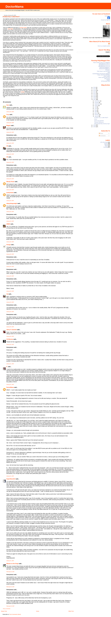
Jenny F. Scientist (11, 329)
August (96, 105)
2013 (94, 90)
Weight (108, 80)
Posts (101, 133)
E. (7, 366)
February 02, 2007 (10, 571)
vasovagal (10, 28)
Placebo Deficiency (99, 122)
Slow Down (107, 78)
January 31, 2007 (10, 363)
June (96, 108)
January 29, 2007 (10, 276)
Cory (7, 114)
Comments (102, 135)
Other (106, 146)
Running (106, 147)
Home (37, 611)
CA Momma (9, 339)
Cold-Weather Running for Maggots (101, 73)
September (97, 104)
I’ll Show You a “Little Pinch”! (11, 16)
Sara (7, 105)
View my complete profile (104, 46)
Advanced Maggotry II (104, 68)
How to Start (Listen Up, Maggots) (101, 62)
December (97, 101)
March (96, 113)
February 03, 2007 (10, 606)
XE (7, 146)
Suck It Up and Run (99, 120)
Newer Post (4, 611)
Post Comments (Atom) (15, 614)
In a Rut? (107, 70)
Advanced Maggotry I (104, 67)
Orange (8, 244)
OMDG (8, 224)
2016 (94, 87)
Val (7, 294)
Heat (109, 72)
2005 (94, 126)
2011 (94, 93)
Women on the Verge (12, 563)
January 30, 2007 (10, 326)
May (96, 110)
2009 (94, 96)
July (96, 107)
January (97, 116)
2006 (94, 125)
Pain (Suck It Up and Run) (103, 71)
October (97, 102)
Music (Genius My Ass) (104, 77)
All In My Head (104, 142)
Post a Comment (6, 608)
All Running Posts (105, 81)
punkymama (9, 192)
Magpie (8, 125)
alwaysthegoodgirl (11, 203)
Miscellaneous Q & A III (104, 66)
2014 (94, 88)
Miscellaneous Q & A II (104, 65)
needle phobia (23, 27)
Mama (106, 144)
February (97, 114)
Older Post (71, 611)
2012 (94, 92)
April (96, 111)
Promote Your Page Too (105, 19)
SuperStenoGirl (10, 479)
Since (95, 119)
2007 (94, 99)
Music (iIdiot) (107, 76)
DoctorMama (14, 6)
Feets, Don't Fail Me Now (104, 75)
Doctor (106, 143)
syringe (22, 91)
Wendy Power (10, 181)
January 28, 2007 (10, 111)
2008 (94, 98)
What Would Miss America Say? (102, 123)
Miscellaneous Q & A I (104, 63)
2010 (94, 95)
